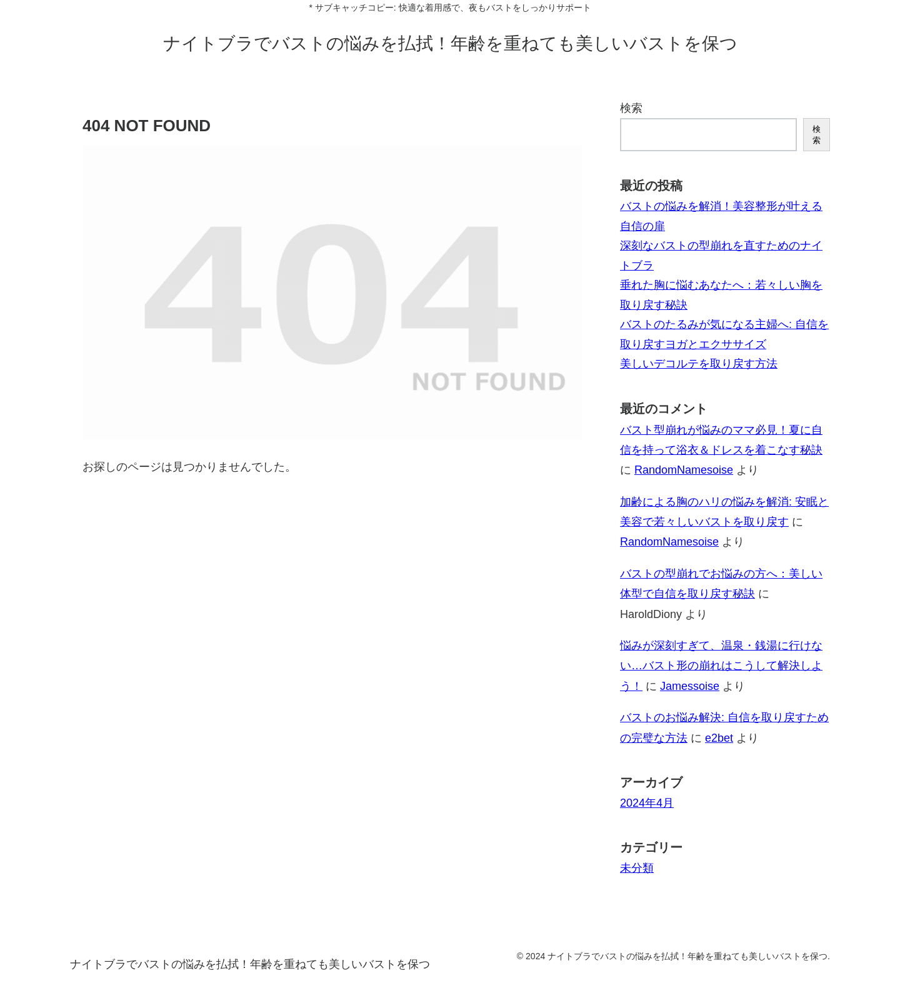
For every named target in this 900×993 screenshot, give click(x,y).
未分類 (637, 868)
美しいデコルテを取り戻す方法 (699, 363)
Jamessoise (689, 686)
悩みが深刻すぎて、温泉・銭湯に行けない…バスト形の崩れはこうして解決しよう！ (721, 665)
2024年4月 (647, 803)
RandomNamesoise (683, 470)
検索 (631, 108)
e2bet (719, 738)
